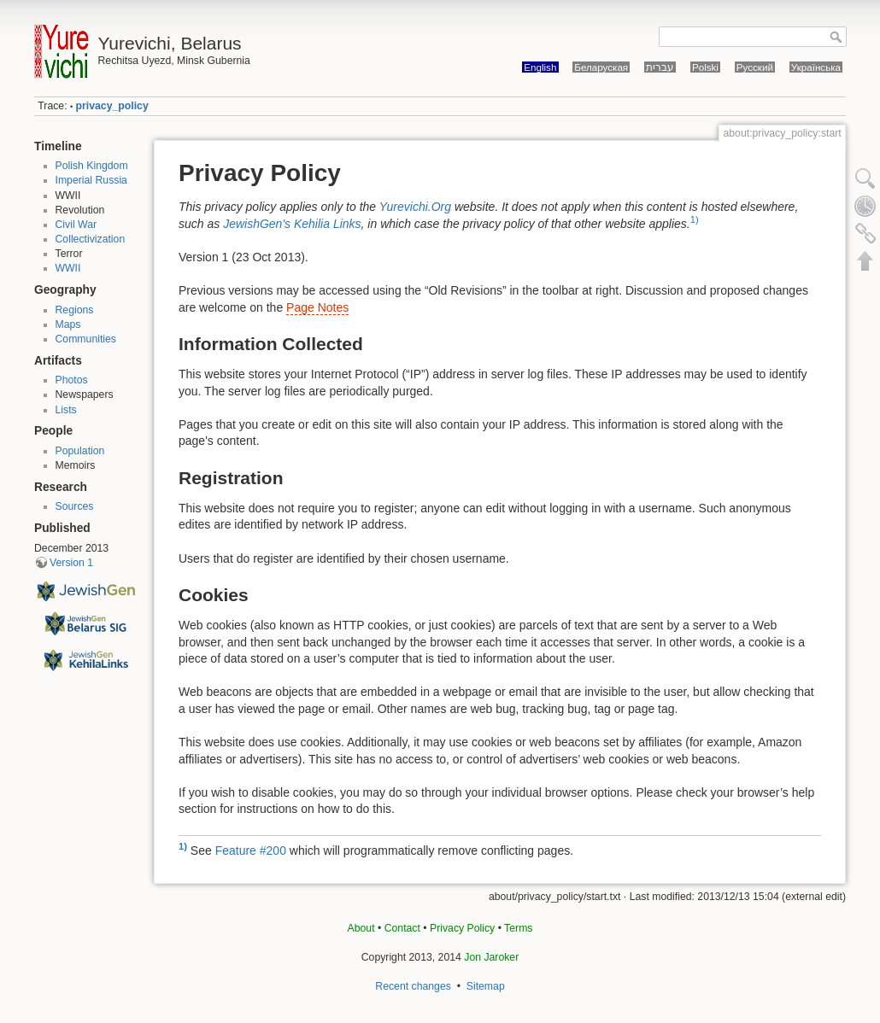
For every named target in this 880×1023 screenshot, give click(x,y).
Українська (816, 67)
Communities (86, 339)
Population (80, 451)
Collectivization (91, 239)
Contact (402, 928)
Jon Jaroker (491, 957)
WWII (68, 268)
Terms (518, 928)
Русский (754, 67)
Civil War (76, 225)
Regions (75, 310)
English (540, 67)
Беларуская (601, 67)
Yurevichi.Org (415, 206)
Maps (68, 324)
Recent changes (413, 986)
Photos (72, 380)
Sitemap (485, 986)
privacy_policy (112, 106)
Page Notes (317, 307)
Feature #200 (250, 849)
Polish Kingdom (92, 166)
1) (694, 219)
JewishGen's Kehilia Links (292, 224)
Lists (66, 410)
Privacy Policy (462, 928)
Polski (705, 67)
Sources (75, 506)
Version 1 (71, 563)
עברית (660, 67)
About (361, 928)
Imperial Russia (91, 180)
